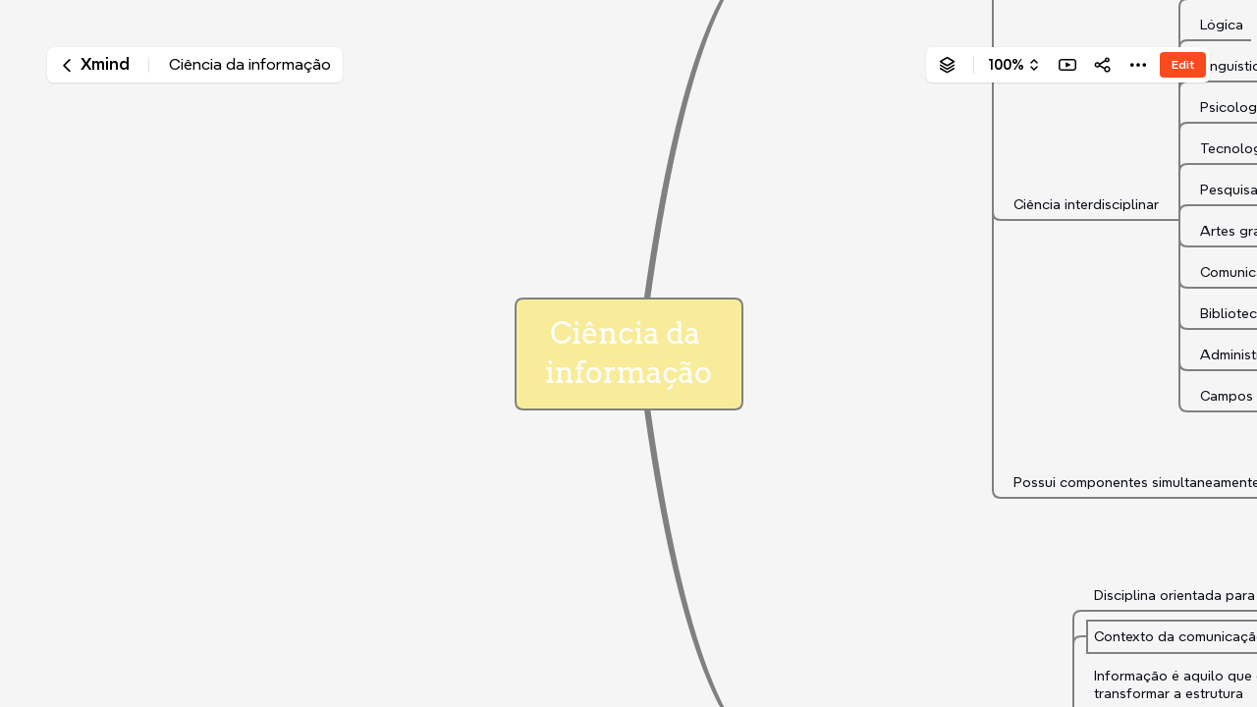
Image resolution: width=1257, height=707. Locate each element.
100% (1006, 65)
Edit (1183, 64)
